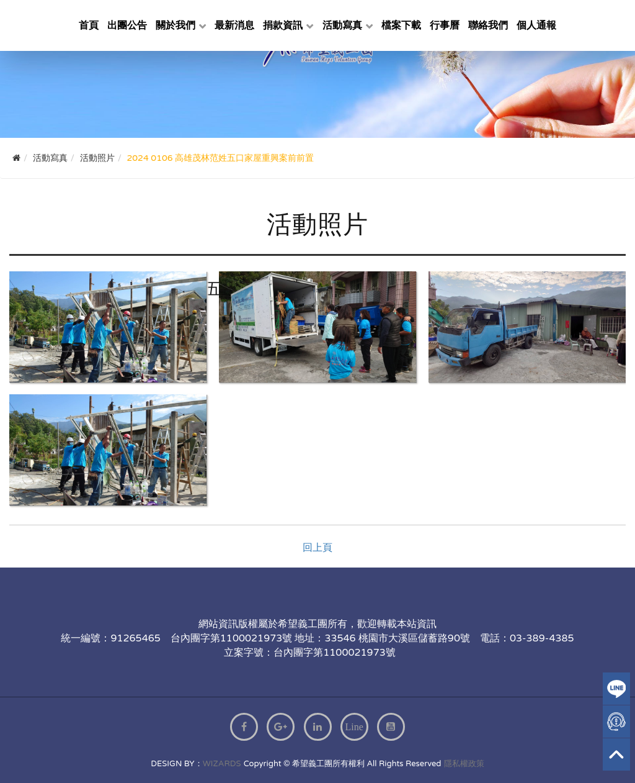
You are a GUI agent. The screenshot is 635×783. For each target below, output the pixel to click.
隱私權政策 (464, 764)
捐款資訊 (283, 25)
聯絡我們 (488, 25)
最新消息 (234, 25)
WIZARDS (222, 764)
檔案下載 (401, 25)
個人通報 (536, 25)
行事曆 (445, 25)
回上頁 (317, 547)
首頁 (89, 25)
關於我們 (175, 25)
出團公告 (127, 25)
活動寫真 (342, 25)
